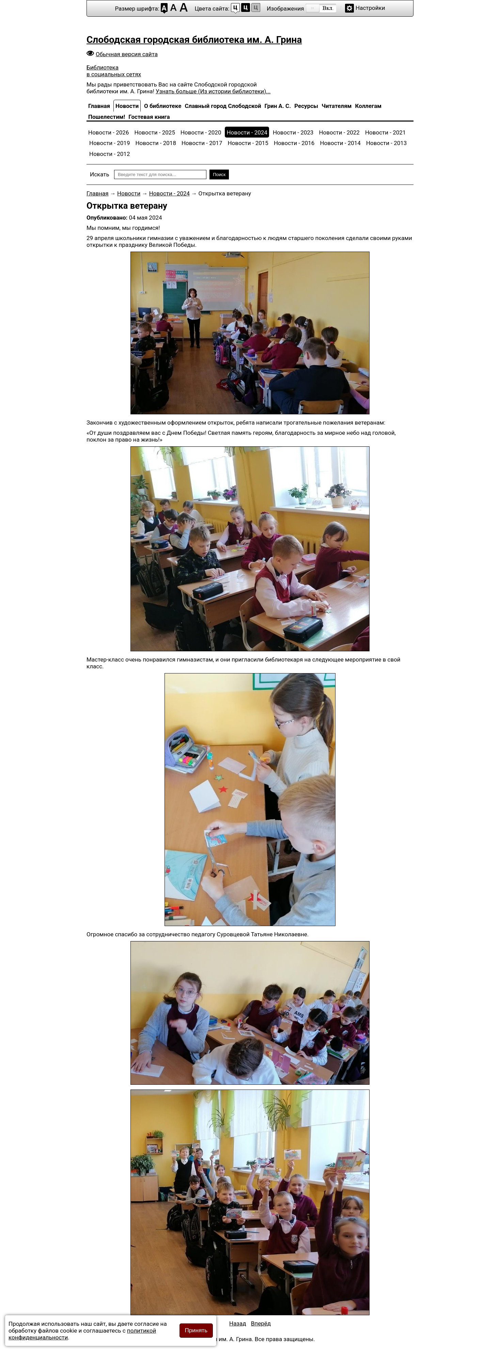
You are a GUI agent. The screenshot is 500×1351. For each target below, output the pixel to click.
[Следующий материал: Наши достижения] (261, 1323)
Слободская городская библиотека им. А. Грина (194, 39)
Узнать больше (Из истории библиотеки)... (213, 91)
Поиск (219, 174)
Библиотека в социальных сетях (114, 71)
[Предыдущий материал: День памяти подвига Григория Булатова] (237, 1323)
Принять (196, 1330)
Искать (99, 174)
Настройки (370, 7)
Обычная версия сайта (127, 54)
